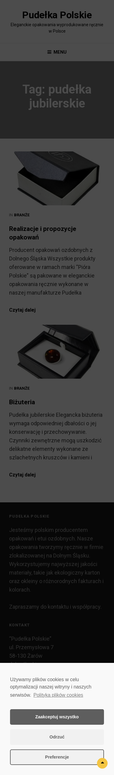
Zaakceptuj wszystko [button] (57, 716)
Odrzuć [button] (57, 736)
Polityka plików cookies (58, 695)
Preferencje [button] (57, 757)
